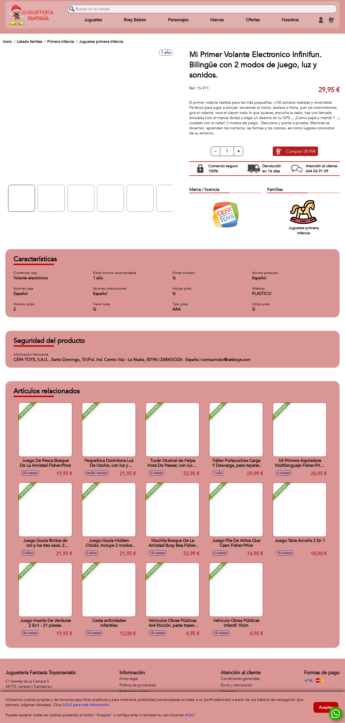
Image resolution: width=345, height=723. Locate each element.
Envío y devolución (237, 685)
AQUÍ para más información (85, 704)
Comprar (300, 151)
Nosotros (290, 20)
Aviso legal (128, 678)
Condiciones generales (240, 678)
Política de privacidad (137, 685)
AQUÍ (190, 715)
